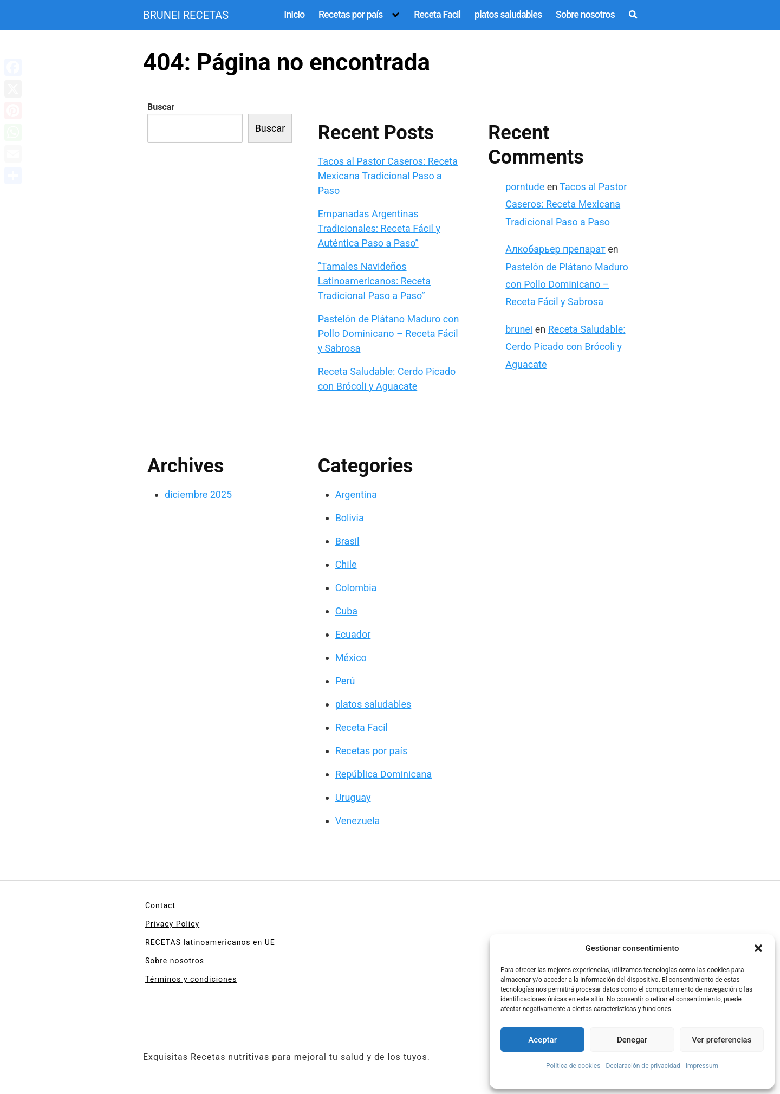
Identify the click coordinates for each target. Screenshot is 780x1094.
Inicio (294, 14)
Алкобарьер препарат (555, 249)
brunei (518, 329)
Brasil (347, 541)
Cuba (346, 611)
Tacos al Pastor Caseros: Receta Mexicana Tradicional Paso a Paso (388, 176)
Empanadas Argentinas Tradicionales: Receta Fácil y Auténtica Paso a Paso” (379, 228)
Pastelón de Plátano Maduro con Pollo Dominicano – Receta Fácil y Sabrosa (388, 333)
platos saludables (508, 14)
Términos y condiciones (191, 979)
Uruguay (353, 797)
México (351, 657)
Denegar (632, 1040)
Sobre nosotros (585, 14)
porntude (524, 186)
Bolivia (349, 517)
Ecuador (353, 634)
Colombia (356, 587)
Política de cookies (573, 1066)
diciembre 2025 (198, 494)
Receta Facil (437, 14)
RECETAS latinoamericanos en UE (210, 942)
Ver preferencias (721, 1040)
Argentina (356, 494)
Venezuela (357, 820)
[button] (758, 948)
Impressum (702, 1066)
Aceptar (542, 1040)
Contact (160, 905)
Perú (345, 681)
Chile (346, 564)
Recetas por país (350, 14)
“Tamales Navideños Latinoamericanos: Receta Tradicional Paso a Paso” (374, 281)
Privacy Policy (172, 924)
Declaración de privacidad (643, 1066)
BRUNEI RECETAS (186, 15)
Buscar (160, 107)
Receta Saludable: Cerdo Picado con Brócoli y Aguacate (565, 346)
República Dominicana (383, 774)
